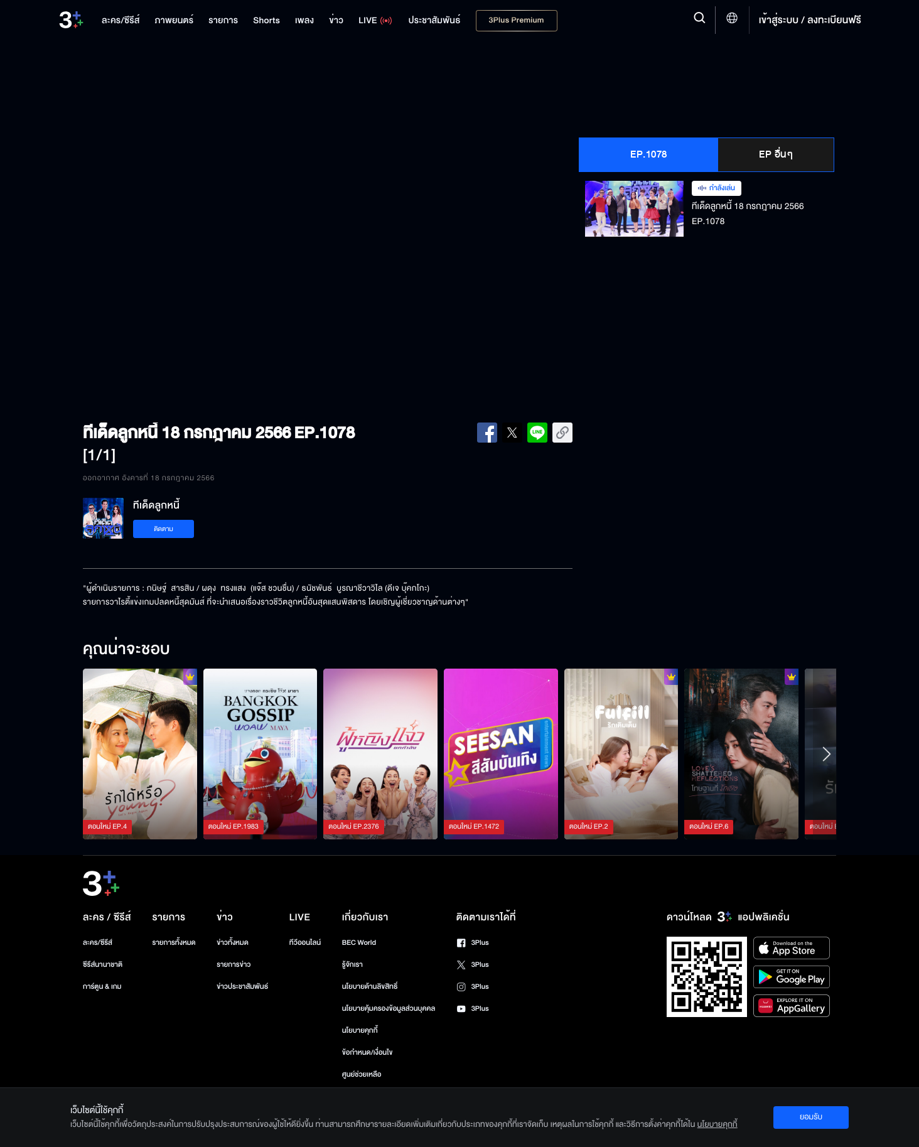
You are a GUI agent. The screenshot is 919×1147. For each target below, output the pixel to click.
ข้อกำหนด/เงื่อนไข (367, 1052)
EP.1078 (648, 154)
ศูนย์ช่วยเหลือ (362, 1074)
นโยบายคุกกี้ (360, 1031)
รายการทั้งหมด (173, 943)
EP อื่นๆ (776, 154)
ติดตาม (163, 529)
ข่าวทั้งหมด (233, 943)
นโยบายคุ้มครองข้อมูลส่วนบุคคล (389, 1009)
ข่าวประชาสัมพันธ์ (242, 987)
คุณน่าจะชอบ (126, 649)
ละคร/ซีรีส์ (97, 943)
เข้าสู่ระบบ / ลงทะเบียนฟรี (810, 20)
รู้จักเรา (352, 965)
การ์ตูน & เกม (102, 987)
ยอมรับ (811, 1117)
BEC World (359, 943)
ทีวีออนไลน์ (305, 943)
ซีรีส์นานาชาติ (102, 965)
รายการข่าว (233, 965)
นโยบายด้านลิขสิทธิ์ (370, 987)
